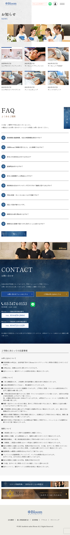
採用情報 (35, 520)
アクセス (44, 520)
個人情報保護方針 (23, 520)
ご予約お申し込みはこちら (52, 294)
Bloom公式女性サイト (39, 4)
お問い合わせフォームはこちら (17, 294)
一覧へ (13, 234)
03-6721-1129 (15, 325)
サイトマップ (54, 520)
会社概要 (11, 520)
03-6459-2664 (15, 315)
